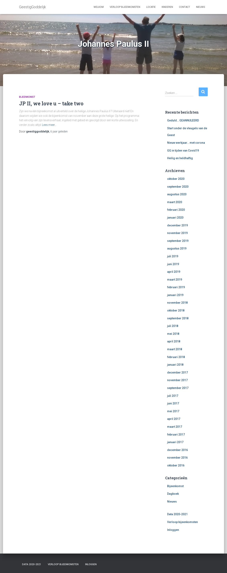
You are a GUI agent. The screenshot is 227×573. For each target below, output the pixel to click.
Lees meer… (49, 124)
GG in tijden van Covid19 (183, 150)
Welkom (99, 7)
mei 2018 (173, 333)
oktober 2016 (175, 465)
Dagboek (173, 493)
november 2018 (177, 302)
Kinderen (167, 7)
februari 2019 (176, 287)
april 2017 (173, 418)
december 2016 (177, 450)
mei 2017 (173, 411)
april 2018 (173, 341)
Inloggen (173, 529)
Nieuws (200, 7)
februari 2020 (176, 209)
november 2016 (177, 457)
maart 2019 (174, 279)
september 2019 (177, 240)
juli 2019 (172, 256)
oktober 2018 (175, 310)
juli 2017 (172, 395)
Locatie (151, 7)
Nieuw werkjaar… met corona (186, 142)
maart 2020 (174, 202)
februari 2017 (176, 434)
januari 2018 (175, 364)
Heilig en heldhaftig (180, 158)
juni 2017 (173, 403)
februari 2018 (176, 357)
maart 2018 (174, 349)
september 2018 (177, 318)
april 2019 (173, 271)
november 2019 (177, 233)
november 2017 (177, 380)
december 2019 (177, 225)
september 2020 (177, 186)
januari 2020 (175, 217)
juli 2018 (172, 326)
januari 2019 (175, 295)
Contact (184, 7)
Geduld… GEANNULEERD (183, 120)
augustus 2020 (176, 194)
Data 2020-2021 (177, 514)
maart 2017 (174, 426)
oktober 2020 (175, 178)
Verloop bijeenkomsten (125, 7)
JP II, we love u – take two (51, 103)
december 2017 (177, 372)
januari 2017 (175, 442)
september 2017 (177, 388)
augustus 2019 (176, 248)
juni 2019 (173, 264)
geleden (59, 131)
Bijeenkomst (27, 97)
